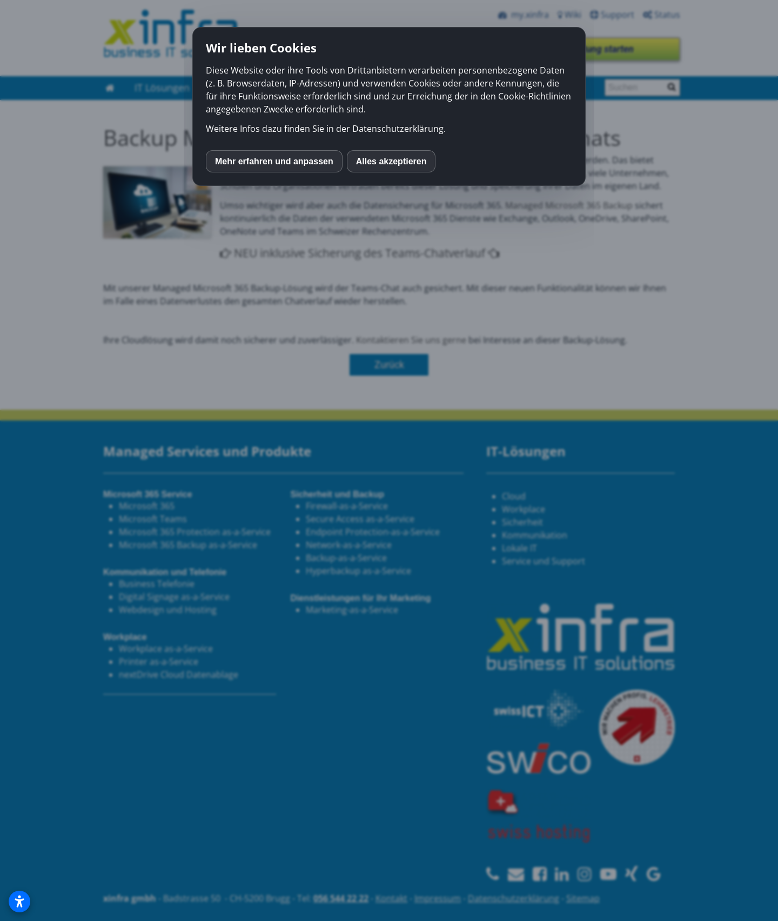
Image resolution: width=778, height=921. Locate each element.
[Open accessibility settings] (19, 901)
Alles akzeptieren (391, 161)
